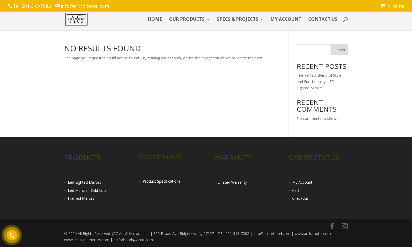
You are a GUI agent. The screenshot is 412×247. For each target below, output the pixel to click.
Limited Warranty (232, 182)
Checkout (300, 198)
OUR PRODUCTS (187, 19)
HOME (155, 19)
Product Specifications (162, 181)
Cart (295, 190)
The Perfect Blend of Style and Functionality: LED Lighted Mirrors (319, 81)
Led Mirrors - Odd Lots (87, 190)
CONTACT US (322, 19)
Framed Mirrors (81, 198)
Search (339, 49)
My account (285, 19)
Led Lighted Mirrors (84, 182)
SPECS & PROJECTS (237, 19)
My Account (302, 182)
